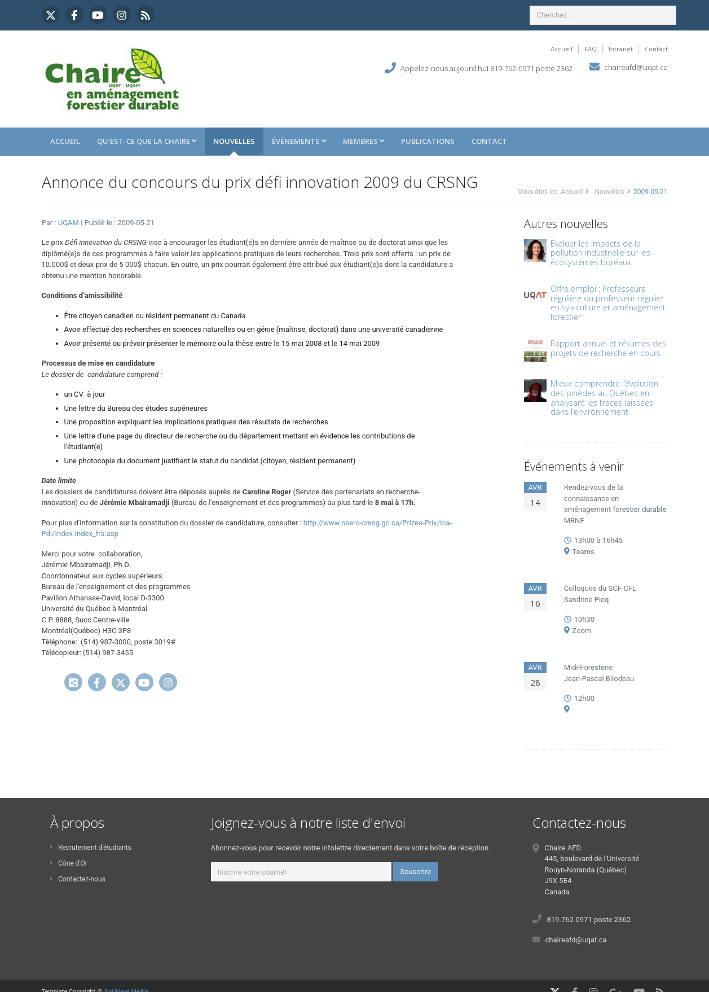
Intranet (621, 49)
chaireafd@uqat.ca (636, 67)
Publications (428, 141)
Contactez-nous (77, 879)
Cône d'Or (68, 863)
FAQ (590, 49)
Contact (656, 49)
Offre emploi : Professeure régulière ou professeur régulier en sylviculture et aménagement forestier (608, 302)
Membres (363, 141)
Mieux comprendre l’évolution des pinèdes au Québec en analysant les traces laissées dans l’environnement (604, 397)
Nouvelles (234, 141)
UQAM (69, 222)
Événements (299, 141)
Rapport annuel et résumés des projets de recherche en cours (608, 348)
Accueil (562, 49)
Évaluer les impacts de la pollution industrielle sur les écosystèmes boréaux (600, 253)
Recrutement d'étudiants (90, 847)
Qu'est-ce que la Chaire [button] (146, 141)
